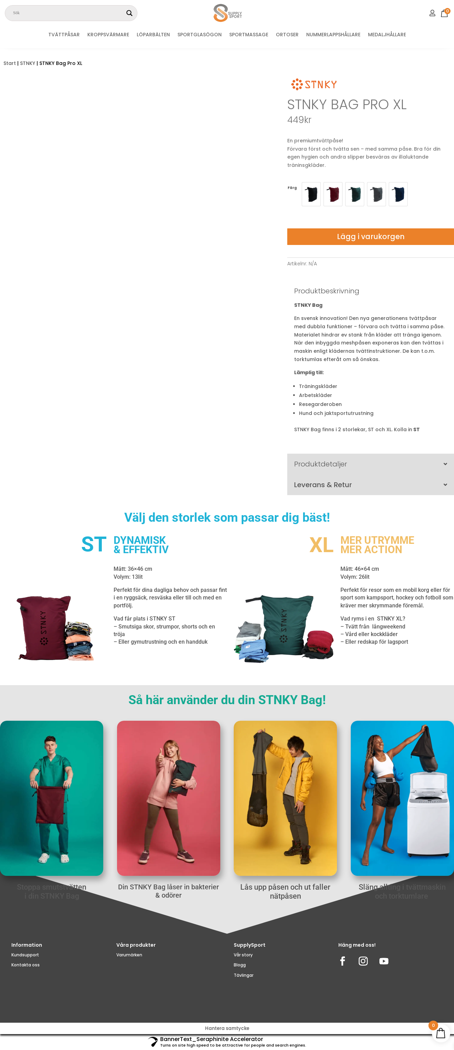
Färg (292, 187)
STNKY (27, 63)
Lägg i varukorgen (371, 236)
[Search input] (68, 13)
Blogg (240, 973)
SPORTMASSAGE (248, 35)
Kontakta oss (25, 973)
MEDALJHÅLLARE (387, 35)
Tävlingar (243, 983)
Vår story (243, 963)
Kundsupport (25, 963)
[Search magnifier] (129, 13)
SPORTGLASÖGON (199, 35)
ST (417, 429)
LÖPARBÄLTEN (153, 35)
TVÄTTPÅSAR (64, 35)
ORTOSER (287, 35)
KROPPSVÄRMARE (108, 35)
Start (9, 63)
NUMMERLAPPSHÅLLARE (333, 35)
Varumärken (129, 963)
